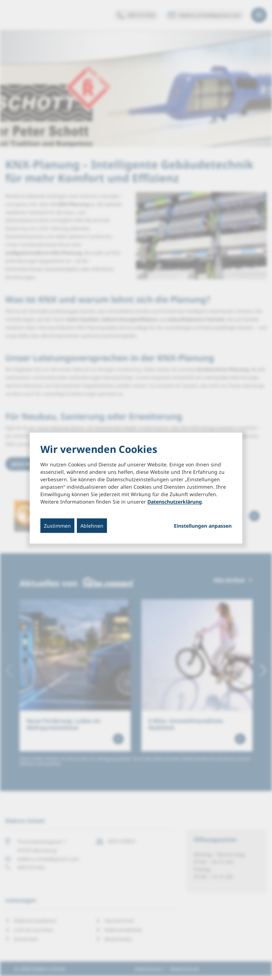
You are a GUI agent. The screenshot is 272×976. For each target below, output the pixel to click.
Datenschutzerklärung (174, 501)
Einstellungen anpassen (203, 525)
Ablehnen (91, 525)
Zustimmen (57, 525)
